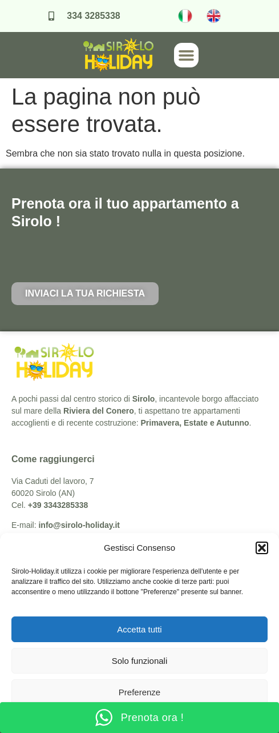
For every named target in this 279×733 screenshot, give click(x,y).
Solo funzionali (140, 661)
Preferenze (139, 692)
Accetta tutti (139, 629)
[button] (262, 548)
